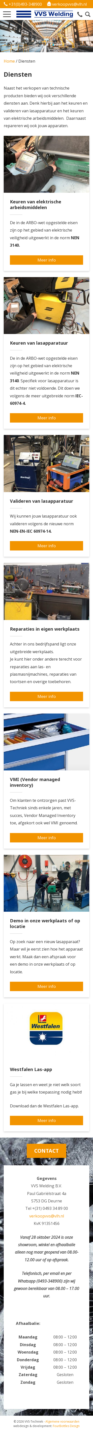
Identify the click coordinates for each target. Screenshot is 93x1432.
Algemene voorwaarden (62, 1421)
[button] (7, 12)
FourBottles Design (46, 1426)
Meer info (46, 260)
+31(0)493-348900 (23, 4)
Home (9, 61)
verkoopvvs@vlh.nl (67, 4)
